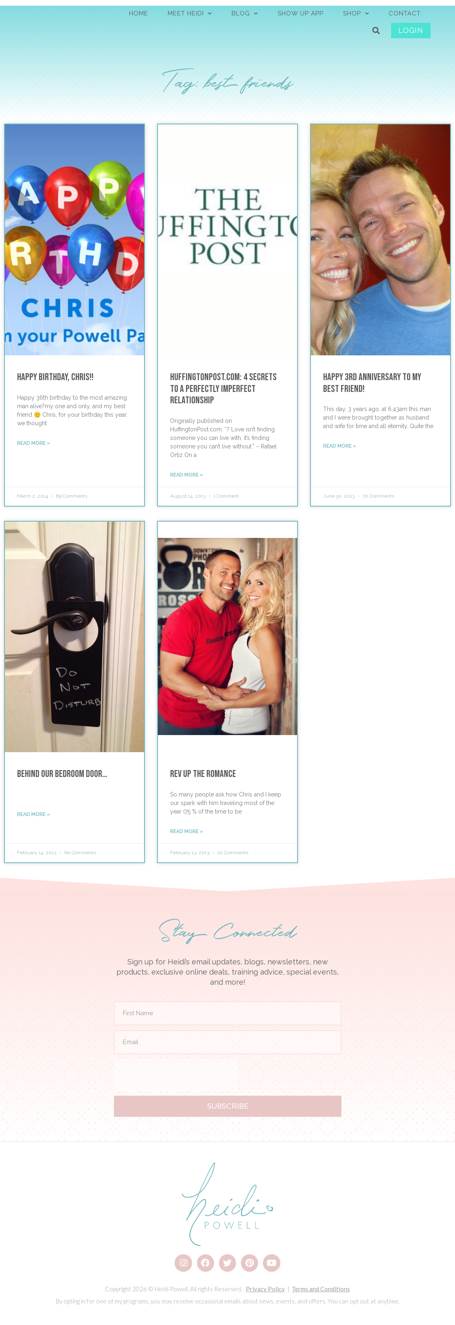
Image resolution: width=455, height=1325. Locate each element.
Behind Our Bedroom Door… (62, 774)
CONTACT (405, 13)
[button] (376, 30)
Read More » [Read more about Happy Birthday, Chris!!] (33, 443)
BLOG (245, 13)
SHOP (356, 13)
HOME (138, 13)
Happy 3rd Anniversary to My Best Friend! (372, 383)
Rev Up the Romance (203, 774)
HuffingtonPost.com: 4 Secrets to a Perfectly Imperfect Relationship (223, 389)
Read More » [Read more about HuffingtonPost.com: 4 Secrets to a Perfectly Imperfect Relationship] (186, 475)
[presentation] (176, 1075)
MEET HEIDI (190, 13)
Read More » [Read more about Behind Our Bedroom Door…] (33, 814)
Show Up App (301, 13)
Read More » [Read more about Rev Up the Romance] (186, 831)
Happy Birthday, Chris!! (55, 377)
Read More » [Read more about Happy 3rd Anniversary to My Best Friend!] (339, 446)
